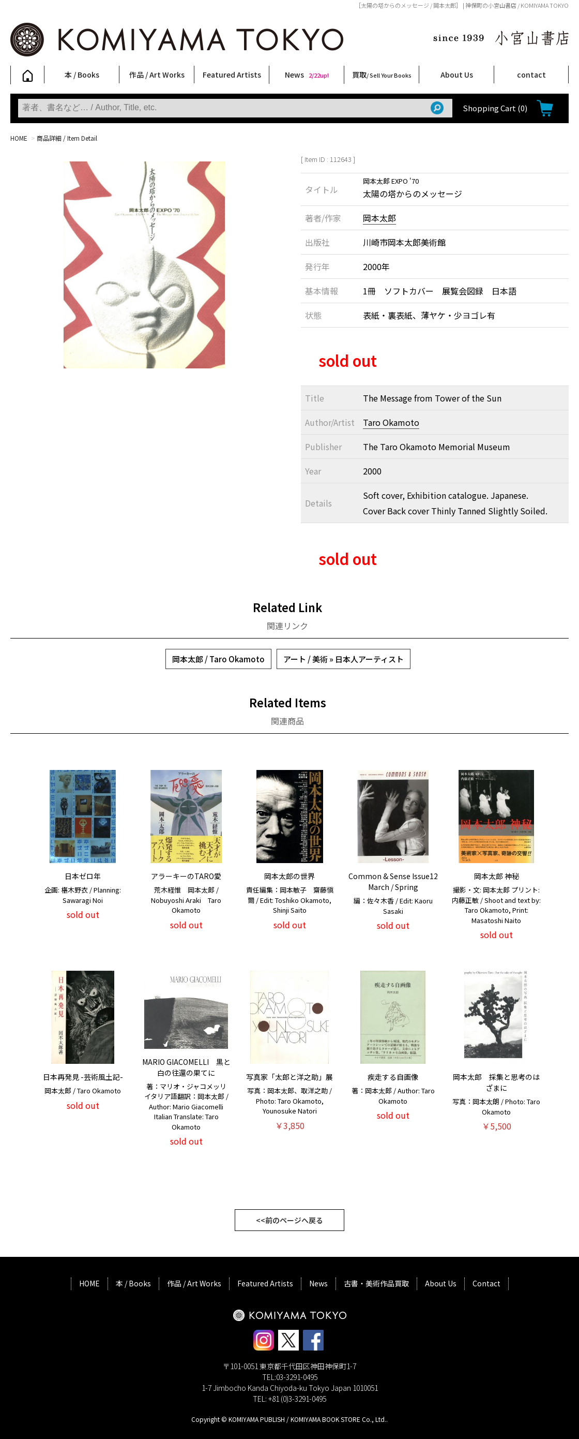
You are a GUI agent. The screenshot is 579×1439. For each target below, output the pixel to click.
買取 (382, 74)
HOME (18, 137)
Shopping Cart (495, 107)
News (307, 74)
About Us (456, 74)
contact (531, 74)
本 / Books (82, 74)
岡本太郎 (379, 218)
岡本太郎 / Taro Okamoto (218, 659)
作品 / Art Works (157, 74)
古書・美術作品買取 (376, 1283)
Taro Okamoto (391, 422)
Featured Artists (232, 74)
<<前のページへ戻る (289, 1220)
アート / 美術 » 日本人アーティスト (343, 659)
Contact (486, 1283)
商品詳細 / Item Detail (67, 137)
